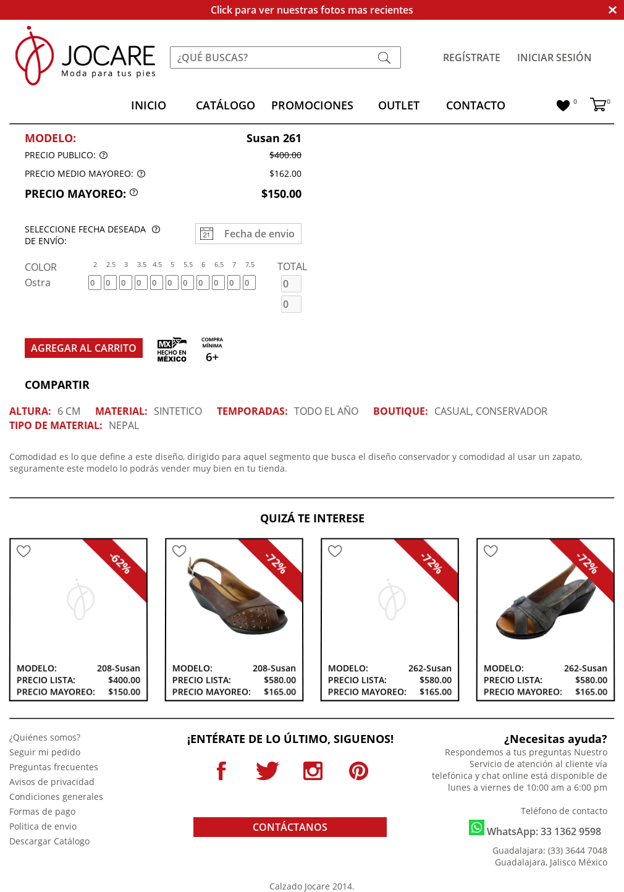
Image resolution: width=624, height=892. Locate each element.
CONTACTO (475, 105)
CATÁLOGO (225, 105)
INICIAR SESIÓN (554, 57)
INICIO (148, 105)
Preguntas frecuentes (53, 767)
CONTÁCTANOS (290, 827)
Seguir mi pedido (44, 752)
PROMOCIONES (312, 105)
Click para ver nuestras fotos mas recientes (312, 10)
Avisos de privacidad (52, 782)
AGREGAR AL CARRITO (84, 348)
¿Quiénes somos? (44, 737)
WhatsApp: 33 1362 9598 (535, 829)
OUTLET (399, 105)
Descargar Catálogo (49, 841)
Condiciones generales (56, 796)
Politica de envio (43, 826)
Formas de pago (42, 811)
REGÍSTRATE (471, 57)
